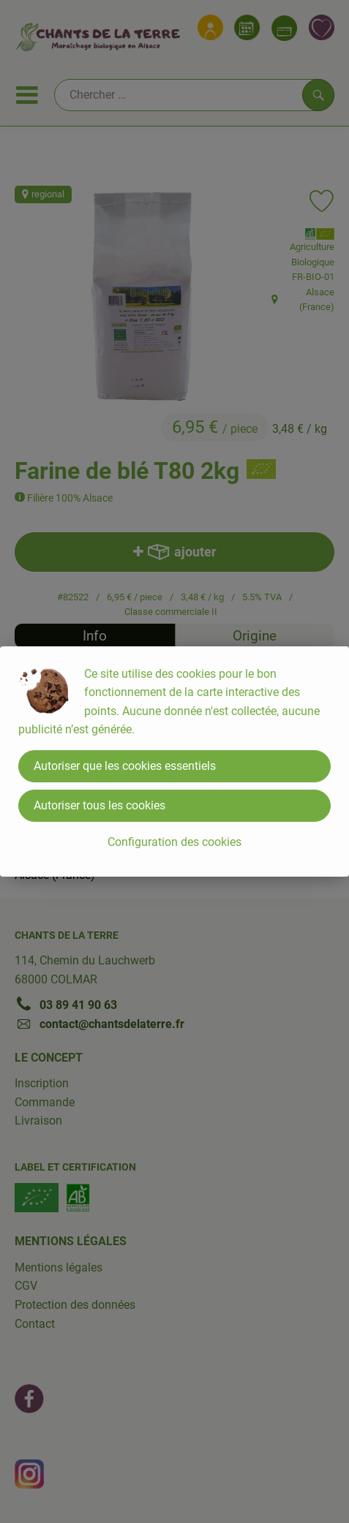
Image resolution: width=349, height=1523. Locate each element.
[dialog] (174, 761)
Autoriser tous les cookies (99, 805)
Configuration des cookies (174, 842)
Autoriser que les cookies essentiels (125, 766)
